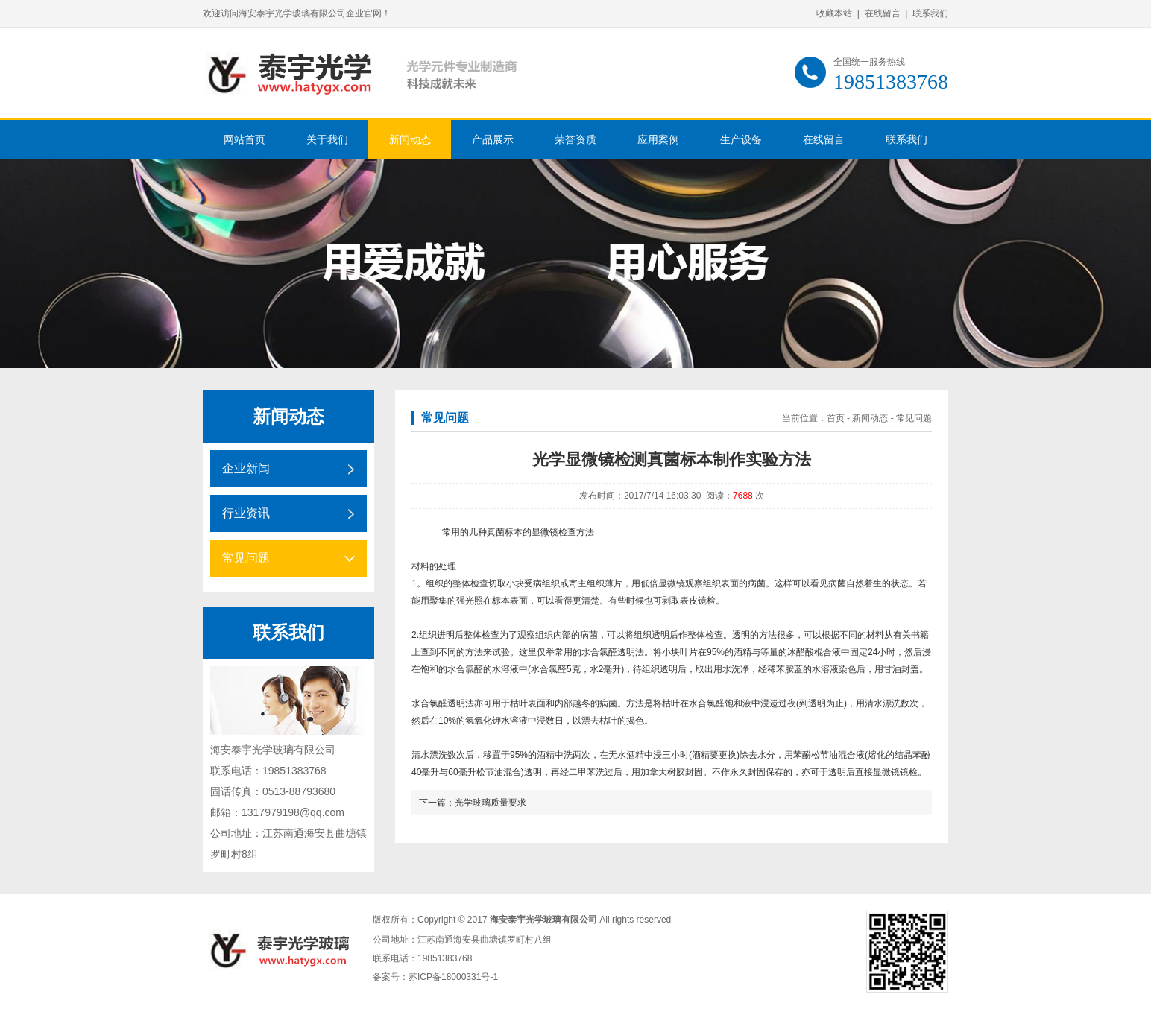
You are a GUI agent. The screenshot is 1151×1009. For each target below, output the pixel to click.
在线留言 (883, 13)
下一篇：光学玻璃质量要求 (472, 802)
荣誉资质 (575, 139)
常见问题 (246, 557)
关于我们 (327, 139)
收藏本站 (834, 13)
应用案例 (658, 139)
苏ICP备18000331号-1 (453, 977)
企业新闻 (246, 468)
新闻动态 (410, 139)
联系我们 (930, 13)
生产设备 (741, 139)
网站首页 (244, 139)
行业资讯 (246, 513)
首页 (836, 418)
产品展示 (493, 139)
